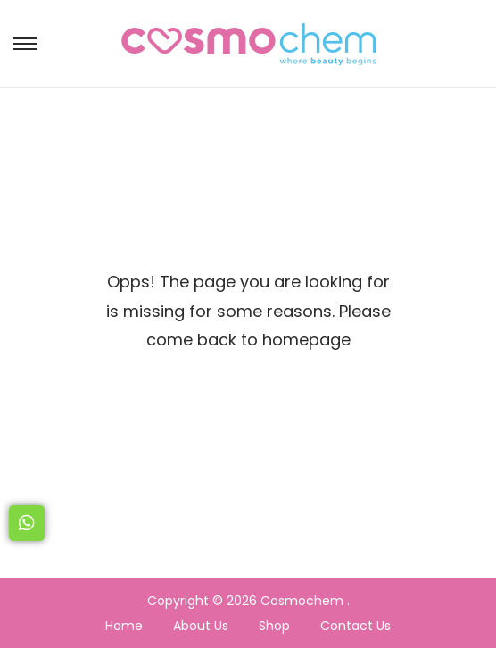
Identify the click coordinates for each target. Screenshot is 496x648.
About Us (200, 626)
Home (124, 626)
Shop (274, 626)
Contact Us (355, 626)
